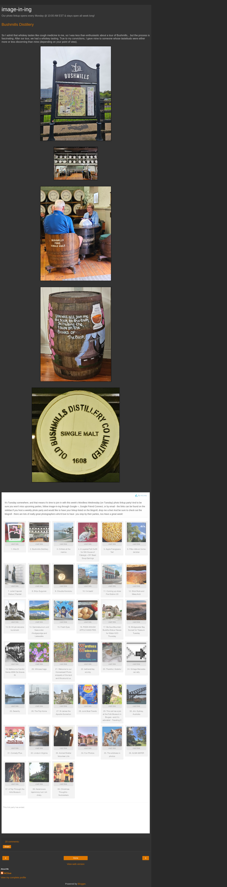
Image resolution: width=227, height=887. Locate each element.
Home (75, 858)
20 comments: (12, 841)
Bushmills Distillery (18, 24)
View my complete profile (13, 877)
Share (6, 847)
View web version (75, 864)
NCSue (7, 873)
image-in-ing (17, 9)
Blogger (82, 884)
